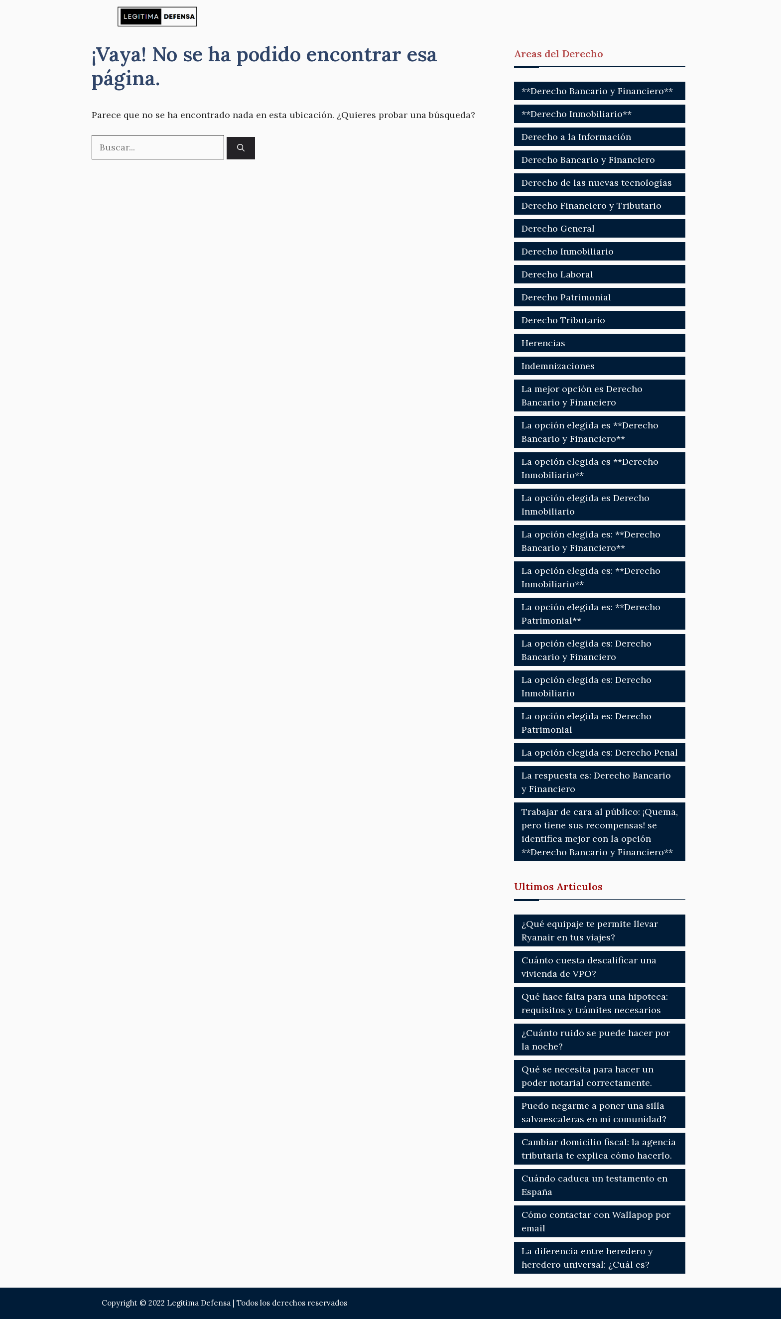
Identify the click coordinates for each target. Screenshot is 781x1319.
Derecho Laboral (557, 274)
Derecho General (558, 228)
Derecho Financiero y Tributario (591, 205)
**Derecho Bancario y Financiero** (597, 91)
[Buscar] (241, 148)
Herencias (543, 343)
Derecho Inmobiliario (567, 251)
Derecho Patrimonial (566, 297)
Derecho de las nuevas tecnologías (596, 182)
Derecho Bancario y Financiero (588, 159)
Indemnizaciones (558, 366)
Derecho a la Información (576, 136)
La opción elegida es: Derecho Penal (599, 752)
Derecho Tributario (563, 320)
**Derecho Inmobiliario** (576, 114)
